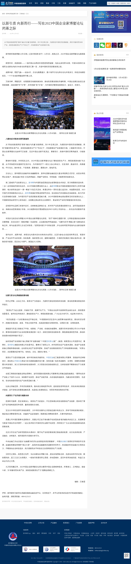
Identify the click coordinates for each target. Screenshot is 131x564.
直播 (64, 3)
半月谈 (96, 535)
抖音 (50, 533)
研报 (41, 3)
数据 (47, 3)
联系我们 (66, 523)
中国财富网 (124, 535)
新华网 (31, 183)
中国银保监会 (85, 533)
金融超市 (72, 3)
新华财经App (27, 533)
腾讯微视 (44, 533)
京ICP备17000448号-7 (37, 558)
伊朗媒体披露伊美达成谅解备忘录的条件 (109, 60)
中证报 (82, 535)
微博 (38, 533)
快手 (54, 533)
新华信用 (110, 533)
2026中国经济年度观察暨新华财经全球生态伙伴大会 (120, 121)
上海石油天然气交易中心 (71, 535)
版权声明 (91, 523)
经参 (91, 535)
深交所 (98, 533)
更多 (127, 55)
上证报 (87, 535)
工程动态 (22, 13)
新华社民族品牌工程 (12, 13)
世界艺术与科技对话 (120, 142)
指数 (84, 3)
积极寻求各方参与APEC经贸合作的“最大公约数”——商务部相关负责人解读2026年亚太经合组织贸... (111, 88)
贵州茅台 (49, 341)
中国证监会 (76, 533)
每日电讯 (110, 535)
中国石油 (49, 357)
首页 (30, 3)
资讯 (36, 3)
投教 (79, 3)
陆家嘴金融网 (76, 537)
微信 (34, 533)
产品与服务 (93, 3)
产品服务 (54, 523)
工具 (58, 3)
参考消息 (121, 533)
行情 (53, 3)
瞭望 (101, 535)
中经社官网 (28, 523)
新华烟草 (116, 535)
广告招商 (79, 523)
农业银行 (63, 441)
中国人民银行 (68, 533)
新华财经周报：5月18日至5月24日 (116, 79)
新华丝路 (103, 533)
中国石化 (18, 361)
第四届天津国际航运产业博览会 (120, 131)
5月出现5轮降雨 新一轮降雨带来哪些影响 (110, 69)
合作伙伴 (104, 523)
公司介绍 (41, 523)
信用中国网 (67, 537)
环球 (104, 535)
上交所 (92, 533)
